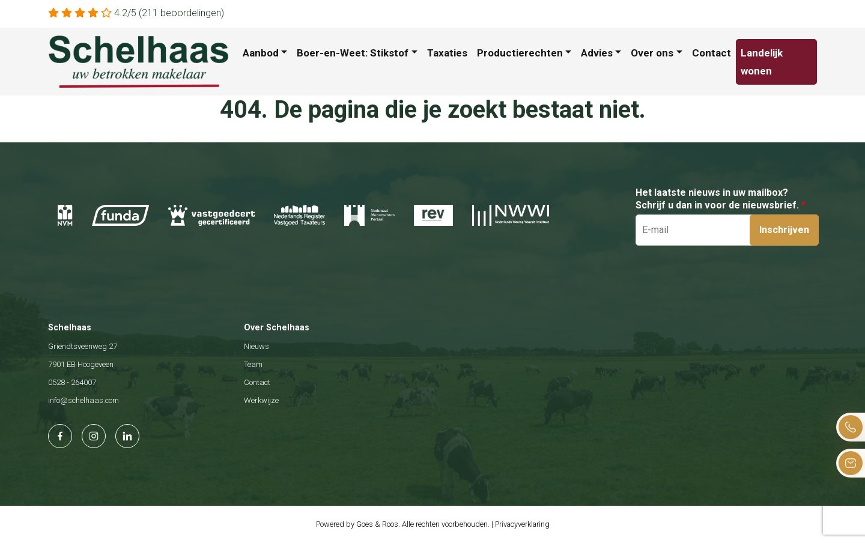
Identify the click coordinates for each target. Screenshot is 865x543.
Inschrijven (784, 229)
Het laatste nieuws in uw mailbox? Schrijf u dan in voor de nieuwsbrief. (721, 199)
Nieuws (256, 346)
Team (253, 364)
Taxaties (447, 53)
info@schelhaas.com (83, 400)
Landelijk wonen (762, 62)
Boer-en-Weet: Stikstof (352, 53)
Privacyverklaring (522, 524)
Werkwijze (261, 400)
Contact (711, 53)
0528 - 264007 (72, 382)
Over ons (652, 53)
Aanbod (261, 53)
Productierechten (520, 53)
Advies (597, 53)
